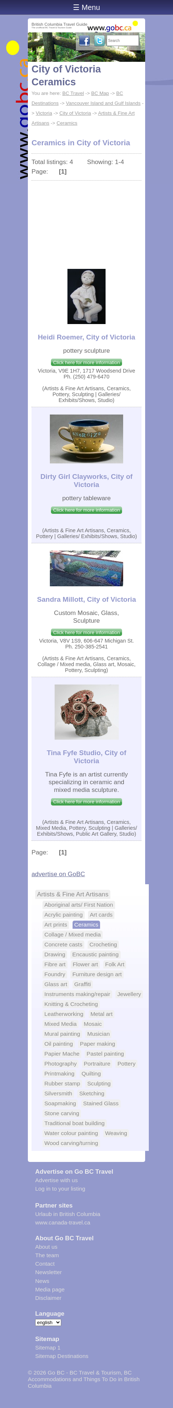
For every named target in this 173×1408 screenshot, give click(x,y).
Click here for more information (86, 362)
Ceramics (66, 123)
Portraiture (97, 1063)
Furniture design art (97, 974)
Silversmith (58, 1093)
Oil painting (58, 1044)
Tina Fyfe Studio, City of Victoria (86, 757)
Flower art (85, 964)
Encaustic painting (95, 954)
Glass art (55, 984)
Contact (45, 1264)
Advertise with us (56, 1180)
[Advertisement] (86, 221)
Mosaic (93, 1024)
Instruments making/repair (77, 994)
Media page (50, 1289)
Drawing (54, 954)
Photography (60, 1063)
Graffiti (82, 984)
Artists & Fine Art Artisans (72, 894)
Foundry (54, 974)
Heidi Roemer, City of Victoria (86, 337)
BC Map (100, 93)
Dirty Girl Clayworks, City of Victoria (86, 480)
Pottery (126, 1063)
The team (47, 1255)
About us (46, 1247)
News (42, 1281)
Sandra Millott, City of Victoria (86, 599)
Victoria (44, 113)
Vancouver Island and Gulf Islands (103, 103)
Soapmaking (60, 1103)
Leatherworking (63, 1014)
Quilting (91, 1073)
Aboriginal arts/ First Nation (78, 905)
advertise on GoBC (58, 874)
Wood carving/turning (71, 1143)
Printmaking (59, 1073)
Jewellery (129, 994)
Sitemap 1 (47, 1347)
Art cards (101, 914)
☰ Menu (86, 7)
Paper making (97, 1044)
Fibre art (55, 964)
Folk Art (115, 964)
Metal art (102, 1014)
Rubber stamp (62, 1083)
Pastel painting (105, 1053)
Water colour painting (71, 1133)
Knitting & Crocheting (71, 1004)
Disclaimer (48, 1298)
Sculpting (99, 1083)
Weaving (116, 1133)
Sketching (91, 1093)
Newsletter (48, 1272)
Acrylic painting (63, 914)
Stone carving (61, 1113)
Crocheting (103, 944)
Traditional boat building (74, 1123)
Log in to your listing (60, 1188)
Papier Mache (62, 1053)
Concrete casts (63, 944)
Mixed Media (60, 1024)
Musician (98, 1034)
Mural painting (62, 1034)
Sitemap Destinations (61, 1356)
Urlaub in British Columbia (67, 1214)
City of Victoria (75, 113)
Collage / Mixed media (72, 934)
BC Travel (73, 93)
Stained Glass (101, 1103)
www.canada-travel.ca (62, 1222)
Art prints (55, 924)
